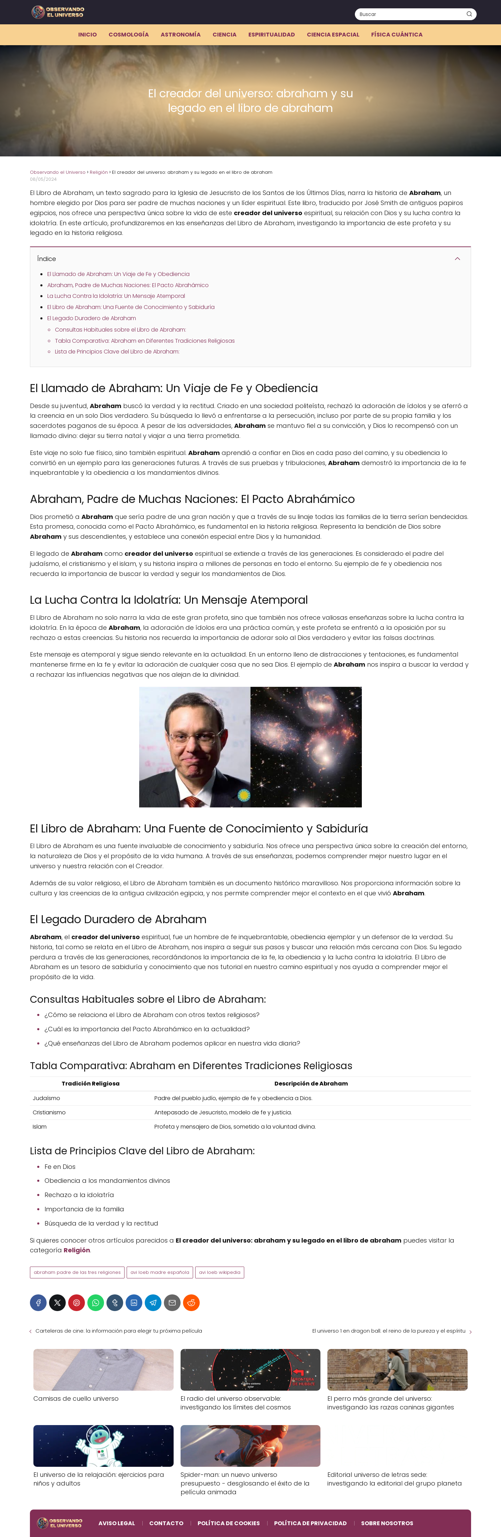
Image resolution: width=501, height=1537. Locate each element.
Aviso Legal (116, 1523)
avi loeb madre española (159, 1272)
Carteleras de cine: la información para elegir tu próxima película (118, 1330)
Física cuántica (397, 35)
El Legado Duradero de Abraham (91, 318)
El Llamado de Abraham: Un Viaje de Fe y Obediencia (118, 274)
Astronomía (181, 35)
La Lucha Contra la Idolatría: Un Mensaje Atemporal (116, 296)
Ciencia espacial (333, 35)
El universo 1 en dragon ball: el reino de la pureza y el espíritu (389, 1330)
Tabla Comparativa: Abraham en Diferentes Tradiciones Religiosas (145, 341)
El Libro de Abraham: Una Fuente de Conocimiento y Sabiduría (131, 307)
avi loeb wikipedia (219, 1272)
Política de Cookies (229, 1523)
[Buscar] (469, 13)
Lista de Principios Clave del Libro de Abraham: (117, 352)
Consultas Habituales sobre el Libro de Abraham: (120, 330)
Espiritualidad (271, 35)
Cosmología (129, 35)
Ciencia (225, 35)
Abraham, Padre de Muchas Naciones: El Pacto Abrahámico (128, 285)
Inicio (87, 35)
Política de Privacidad (310, 1523)
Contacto (166, 1523)
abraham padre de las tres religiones (77, 1272)
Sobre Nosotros (387, 1523)
